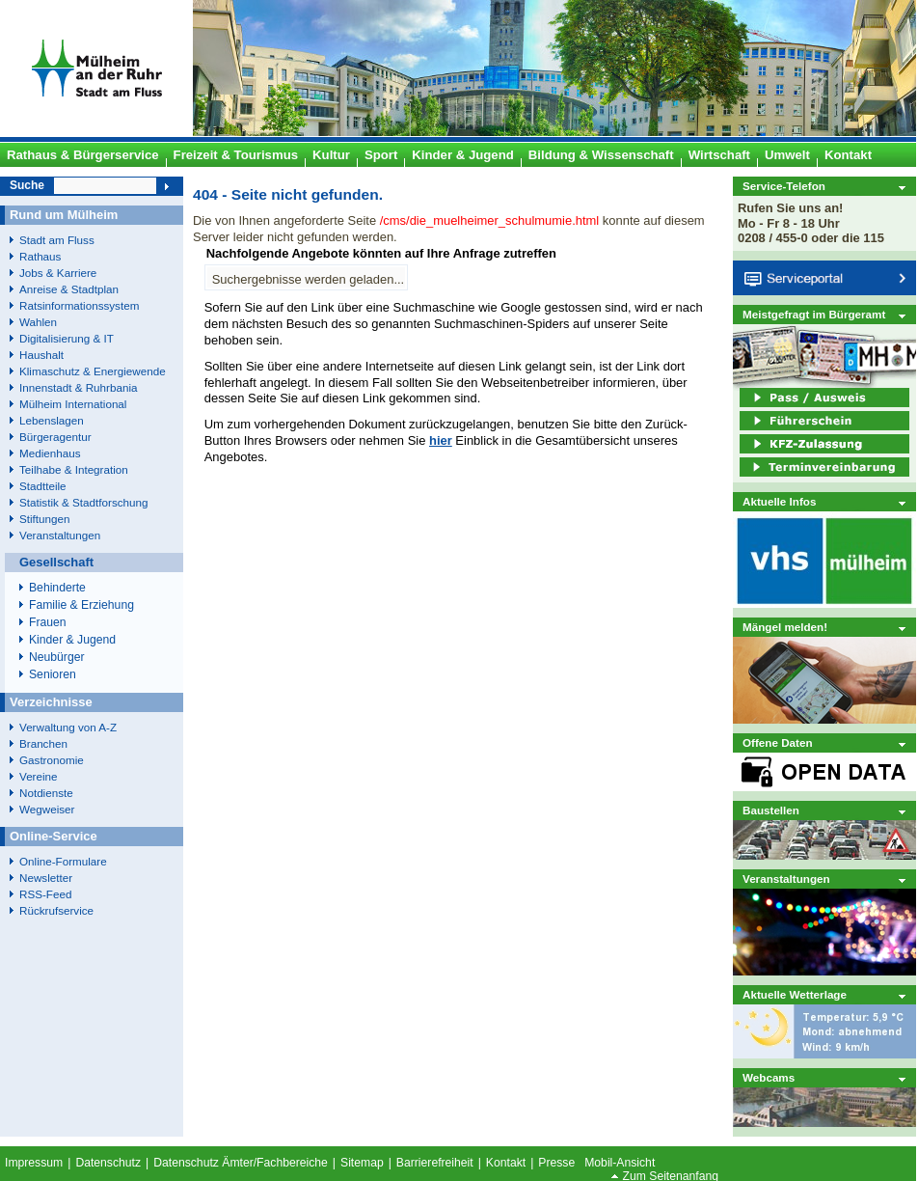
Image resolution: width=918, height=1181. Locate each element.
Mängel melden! (784, 626)
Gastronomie (51, 760)
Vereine (38, 776)
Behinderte (57, 587)
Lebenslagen (51, 420)
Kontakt (506, 1162)
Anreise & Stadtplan (69, 289)
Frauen (48, 622)
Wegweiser (46, 809)
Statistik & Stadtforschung (83, 502)
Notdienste (46, 792)
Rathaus (40, 256)
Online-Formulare (63, 861)
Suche (27, 185)
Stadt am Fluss (56, 239)
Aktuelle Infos (779, 501)
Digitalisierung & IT (66, 338)
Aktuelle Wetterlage (794, 994)
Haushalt (41, 354)
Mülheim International (72, 404)
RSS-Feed (45, 894)
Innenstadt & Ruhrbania (78, 387)
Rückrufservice (56, 910)
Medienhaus (50, 453)
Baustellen (770, 810)
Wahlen (38, 322)
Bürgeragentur (55, 436)
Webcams (768, 1077)
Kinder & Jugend (72, 639)
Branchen (43, 743)
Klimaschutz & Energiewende (92, 371)
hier (440, 440)
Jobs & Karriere (57, 272)
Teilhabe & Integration (73, 469)
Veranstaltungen (786, 878)
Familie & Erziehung (81, 605)
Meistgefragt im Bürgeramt (813, 314)
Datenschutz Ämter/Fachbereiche (240, 1162)
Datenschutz (108, 1162)
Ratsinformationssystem (79, 305)
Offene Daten (777, 742)
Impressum (34, 1162)
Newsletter (45, 877)
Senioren (52, 674)
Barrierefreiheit (434, 1162)
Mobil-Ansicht (619, 1162)
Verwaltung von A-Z (68, 727)
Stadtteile (43, 486)
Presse (556, 1162)
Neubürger (57, 657)
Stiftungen (44, 518)
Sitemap (362, 1162)
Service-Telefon (783, 185)
